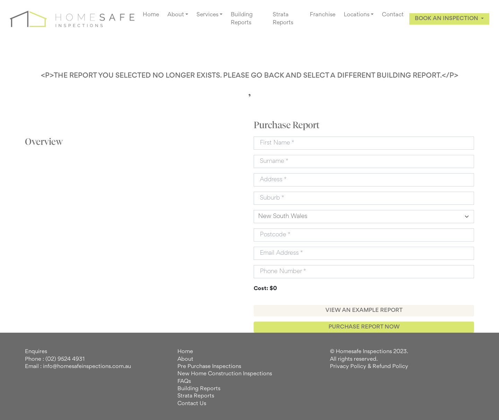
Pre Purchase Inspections (209, 366)
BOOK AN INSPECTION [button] (447, 18)
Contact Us (191, 403)
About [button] (175, 15)
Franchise (322, 15)
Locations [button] (356, 15)
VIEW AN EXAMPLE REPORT (364, 310)
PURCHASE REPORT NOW (364, 327)
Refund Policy (390, 366)
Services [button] (207, 15)
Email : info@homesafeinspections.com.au (78, 366)
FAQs (184, 381)
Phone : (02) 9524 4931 (55, 359)
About (185, 359)
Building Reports (242, 19)
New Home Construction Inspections (224, 374)
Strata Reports (283, 19)
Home (151, 15)
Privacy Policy (348, 366)
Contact (393, 15)
